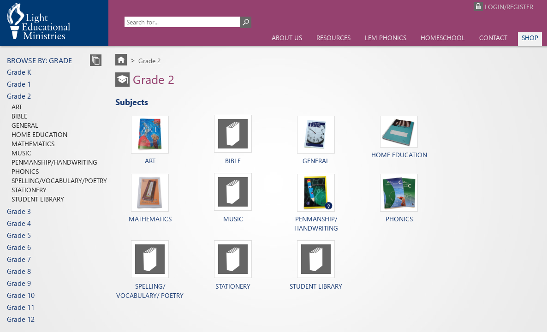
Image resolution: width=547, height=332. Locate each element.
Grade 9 (19, 283)
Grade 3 (19, 211)
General (25, 125)
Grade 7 (19, 259)
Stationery (29, 189)
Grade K (19, 72)
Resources (333, 37)
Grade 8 (19, 271)
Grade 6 (19, 247)
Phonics (25, 171)
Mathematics (33, 143)
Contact (493, 37)
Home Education (39, 134)
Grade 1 (19, 84)
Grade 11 (21, 307)
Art (17, 106)
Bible (19, 116)
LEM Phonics (385, 37)
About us (287, 37)
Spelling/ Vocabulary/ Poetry (150, 291)
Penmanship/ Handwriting (316, 220)
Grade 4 (19, 223)
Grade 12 (21, 319)
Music (21, 152)
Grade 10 (21, 295)
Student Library (38, 199)
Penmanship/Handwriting (54, 162)
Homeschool (443, 37)
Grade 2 (19, 96)
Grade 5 (19, 235)
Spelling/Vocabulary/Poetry (59, 180)
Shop (530, 37)
